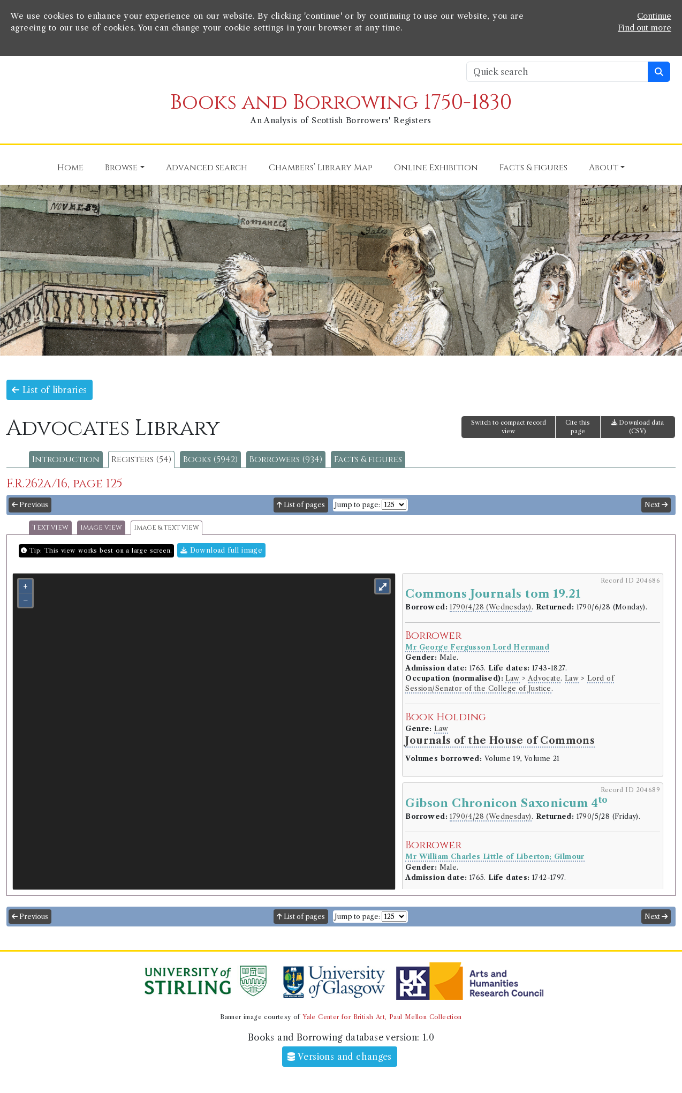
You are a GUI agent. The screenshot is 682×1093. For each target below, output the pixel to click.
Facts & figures (368, 459)
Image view (101, 527)
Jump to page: (357, 505)
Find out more (644, 28)
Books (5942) (210, 459)
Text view (50, 527)
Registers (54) (141, 459)
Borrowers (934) (285, 459)
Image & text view (166, 527)
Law (512, 678)
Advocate (544, 678)
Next (656, 505)
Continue (654, 16)
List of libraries (49, 390)
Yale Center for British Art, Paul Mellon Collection (381, 1017)
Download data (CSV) (637, 427)
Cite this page (577, 427)
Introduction (66, 459)
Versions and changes (339, 1056)
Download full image (221, 550)
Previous (30, 505)
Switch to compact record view (508, 427)
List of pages (301, 505)
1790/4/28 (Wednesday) (490, 607)
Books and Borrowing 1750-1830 (341, 102)
